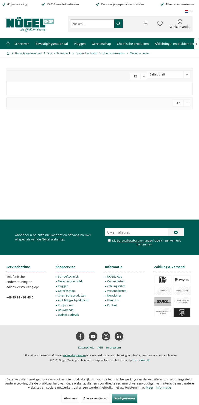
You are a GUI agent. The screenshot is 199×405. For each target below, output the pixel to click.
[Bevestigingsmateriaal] (52, 43)
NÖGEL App (114, 276)
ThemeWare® (140, 360)
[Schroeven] (22, 43)
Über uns (113, 300)
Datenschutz (86, 347)
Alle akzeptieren (95, 398)
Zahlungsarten (116, 286)
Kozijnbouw (65, 305)
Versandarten (115, 281)
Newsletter (114, 295)
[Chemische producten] (133, 43)
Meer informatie (158, 387)
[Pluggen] (80, 43)
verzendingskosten (74, 355)
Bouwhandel (66, 310)
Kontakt (112, 305)
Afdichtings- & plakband (73, 300)
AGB (100, 347)
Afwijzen (70, 398)
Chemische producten (72, 295)
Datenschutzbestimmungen (135, 240)
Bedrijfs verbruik (68, 315)
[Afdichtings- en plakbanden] (175, 43)
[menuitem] (180, 23)
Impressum (113, 347)
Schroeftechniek (68, 276)
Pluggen (63, 286)
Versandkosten (116, 291)
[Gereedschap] (101, 43)
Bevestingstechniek (70, 281)
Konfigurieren (124, 398)
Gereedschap (66, 291)
